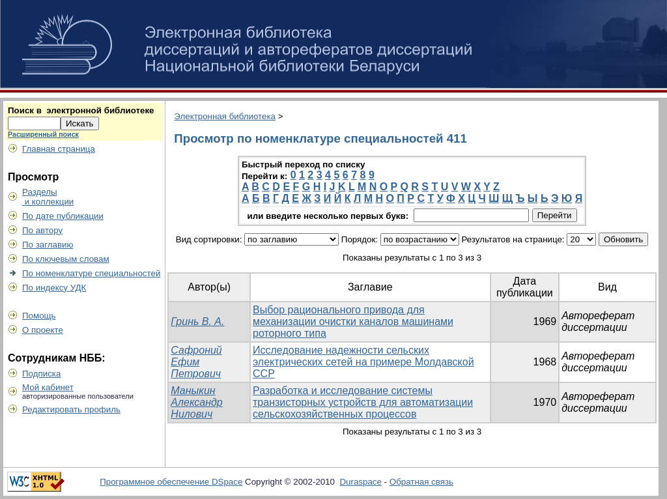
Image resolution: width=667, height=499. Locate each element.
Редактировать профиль (71, 409)
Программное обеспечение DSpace (171, 482)
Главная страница (58, 149)
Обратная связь (421, 482)
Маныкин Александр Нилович (196, 402)
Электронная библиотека (225, 116)
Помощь (38, 316)
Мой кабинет (48, 387)
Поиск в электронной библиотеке (81, 110)
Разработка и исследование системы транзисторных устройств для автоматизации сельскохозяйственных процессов (363, 402)
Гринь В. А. (197, 321)
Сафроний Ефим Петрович (196, 362)
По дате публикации (63, 216)
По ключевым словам (65, 259)
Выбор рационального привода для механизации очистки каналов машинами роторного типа (353, 321)
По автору (42, 230)
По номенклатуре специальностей (91, 273)
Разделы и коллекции (48, 197)
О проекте (42, 330)
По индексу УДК (54, 287)
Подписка (41, 373)
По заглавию (48, 245)
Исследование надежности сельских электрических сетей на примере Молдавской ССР (363, 362)
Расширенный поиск (43, 134)
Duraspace (360, 482)
